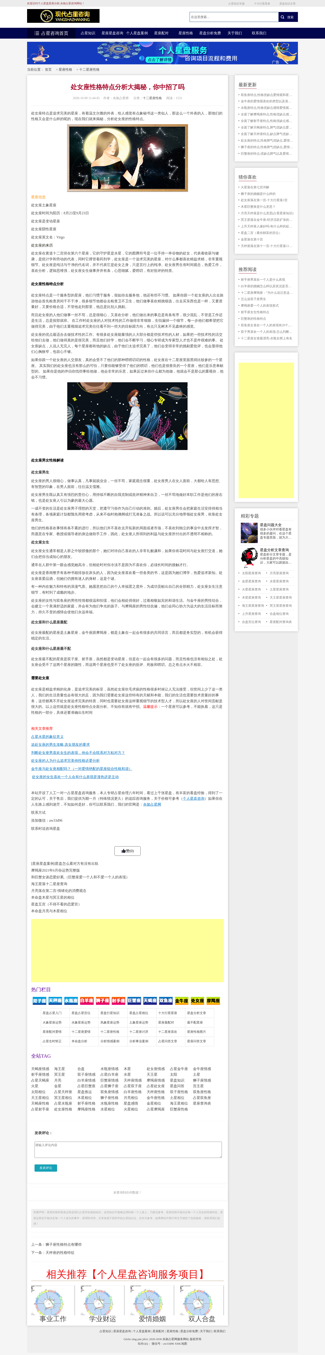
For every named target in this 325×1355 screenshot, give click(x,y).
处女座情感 (156, 1069)
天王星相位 (40, 1098)
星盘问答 (177, 1086)
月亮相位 (131, 1098)
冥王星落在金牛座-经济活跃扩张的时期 (267, 220)
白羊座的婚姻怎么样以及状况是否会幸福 (267, 286)
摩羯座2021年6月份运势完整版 (55, 870)
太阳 (173, 1074)
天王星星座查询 (281, 597)
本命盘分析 (79, 1041)
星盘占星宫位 (81, 1013)
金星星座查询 (251, 581)
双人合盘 (202, 1318)
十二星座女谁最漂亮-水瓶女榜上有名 (266, 338)
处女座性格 (63, 1109)
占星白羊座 (109, 1074)
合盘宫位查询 (251, 622)
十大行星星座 (262, 3)
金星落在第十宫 (252, 239)
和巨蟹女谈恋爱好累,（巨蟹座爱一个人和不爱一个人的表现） (80, 877)
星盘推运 (84, 1092)
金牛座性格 (156, 1098)
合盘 (81, 1069)
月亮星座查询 (279, 573)
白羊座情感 (86, 1080)
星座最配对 (166, 1022)
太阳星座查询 (251, 573)
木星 (127, 1069)
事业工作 (53, 1318)
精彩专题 (250, 515)
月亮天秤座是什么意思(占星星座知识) (267, 213)
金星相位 (154, 1103)
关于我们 (235, 33)
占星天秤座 (63, 1092)
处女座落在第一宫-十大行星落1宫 (264, 200)
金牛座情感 (202, 1069)
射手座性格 (86, 1103)
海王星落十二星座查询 (49, 884)
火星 (34, 1086)
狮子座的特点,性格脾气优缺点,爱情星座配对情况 (267, 147)
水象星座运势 (81, 1022)
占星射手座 (40, 1109)
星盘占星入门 (52, 1013)
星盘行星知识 (109, 1013)
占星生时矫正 (52, 1041)
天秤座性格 (156, 1092)
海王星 (59, 1069)
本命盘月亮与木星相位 (49, 911)
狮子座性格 (109, 1098)
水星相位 (107, 1109)
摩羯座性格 (86, 1109)
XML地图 (181, 1343)
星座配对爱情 (52, 1031)
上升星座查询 (251, 614)
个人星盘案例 (137, 33)
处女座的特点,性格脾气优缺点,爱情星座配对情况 (267, 140)
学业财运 (102, 1318)
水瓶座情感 (109, 1069)
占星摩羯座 (156, 1109)
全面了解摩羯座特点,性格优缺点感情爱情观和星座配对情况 (267, 114)
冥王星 (59, 1074)
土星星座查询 (279, 589)
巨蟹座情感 (109, 1080)
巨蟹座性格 (179, 1109)
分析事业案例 (138, 1041)
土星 (196, 1074)
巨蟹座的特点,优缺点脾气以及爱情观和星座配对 (267, 153)
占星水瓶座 (63, 1103)
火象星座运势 (52, 1022)
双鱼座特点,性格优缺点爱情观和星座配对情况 (267, 95)
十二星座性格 (89, 69)
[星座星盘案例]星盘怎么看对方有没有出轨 (65, 863)
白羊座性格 (133, 1092)
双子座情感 (86, 1074)
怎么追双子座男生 (253, 299)
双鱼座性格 (202, 1092)
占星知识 (88, 33)
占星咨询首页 (51, 33)
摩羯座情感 (156, 1080)
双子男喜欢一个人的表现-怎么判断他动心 (267, 332)
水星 (127, 1074)
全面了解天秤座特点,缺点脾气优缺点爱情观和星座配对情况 (267, 134)
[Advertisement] (127, 950)
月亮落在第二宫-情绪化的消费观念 (58, 891)
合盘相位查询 (279, 614)
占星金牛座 (179, 1069)
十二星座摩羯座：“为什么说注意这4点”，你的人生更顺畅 (267, 292)
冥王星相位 (63, 1098)
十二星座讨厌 (138, 1031)
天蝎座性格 (40, 1103)
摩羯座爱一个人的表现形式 (260, 305)
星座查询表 (202, 1103)
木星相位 (84, 1098)
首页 (48, 69)
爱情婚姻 (152, 1318)
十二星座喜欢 (167, 1031)
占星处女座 (156, 1086)
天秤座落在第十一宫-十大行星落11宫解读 (267, 246)
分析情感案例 (109, 1041)
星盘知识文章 (287, 3)
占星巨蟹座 (86, 1086)
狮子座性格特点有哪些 (64, 1244)
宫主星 (198, 1086)
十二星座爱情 (81, 1031)
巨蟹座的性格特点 (253, 318)
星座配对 (161, 33)
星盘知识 (177, 1080)
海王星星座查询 (253, 605)
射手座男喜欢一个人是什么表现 (263, 279)
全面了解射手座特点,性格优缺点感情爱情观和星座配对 (267, 121)
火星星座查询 (251, 589)
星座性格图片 (196, 1031)
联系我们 (259, 33)
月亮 (57, 1080)
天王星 (152, 1074)
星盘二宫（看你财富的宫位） (261, 233)
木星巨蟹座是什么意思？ (258, 206)
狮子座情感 (202, 1080)
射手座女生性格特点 (255, 312)
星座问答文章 (196, 1041)
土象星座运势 (138, 1022)
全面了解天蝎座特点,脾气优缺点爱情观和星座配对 (267, 127)
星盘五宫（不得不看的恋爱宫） (56, 904)
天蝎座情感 (40, 1069)
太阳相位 (38, 1092)
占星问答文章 (167, 1041)
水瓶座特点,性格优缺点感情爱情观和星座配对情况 (267, 108)
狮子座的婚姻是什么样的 (258, 194)
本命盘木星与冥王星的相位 (52, 897)
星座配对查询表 (281, 622)
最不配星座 (195, 1022)
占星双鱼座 (202, 1098)
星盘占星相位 (138, 1013)
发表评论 (45, 1168)
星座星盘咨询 (112, 33)
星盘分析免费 (210, 33)
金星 (57, 1086)
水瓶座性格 (109, 1103)
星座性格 (186, 33)
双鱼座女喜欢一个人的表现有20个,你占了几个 (267, 325)
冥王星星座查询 (281, 605)
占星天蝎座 (40, 1080)
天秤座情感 (133, 1080)
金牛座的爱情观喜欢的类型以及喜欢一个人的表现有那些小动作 (267, 101)
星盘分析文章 (196, 1013)
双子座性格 (179, 1092)
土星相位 (177, 1098)
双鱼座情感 (109, 1092)
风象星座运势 (109, 1022)
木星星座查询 (251, 597)
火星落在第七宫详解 (255, 187)
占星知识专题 (236, 3)
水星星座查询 (279, 581)
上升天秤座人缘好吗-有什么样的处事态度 (267, 226)
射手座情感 (40, 1074)
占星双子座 (133, 1086)
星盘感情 (131, 1103)
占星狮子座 (109, 1086)
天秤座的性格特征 (60, 1253)
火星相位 (131, 1109)
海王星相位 (179, 1103)
